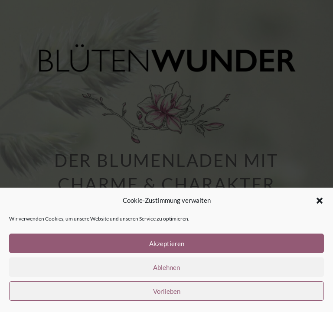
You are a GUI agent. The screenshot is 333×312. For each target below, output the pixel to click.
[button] (319, 200)
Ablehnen (166, 267)
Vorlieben (166, 291)
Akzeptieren (166, 243)
